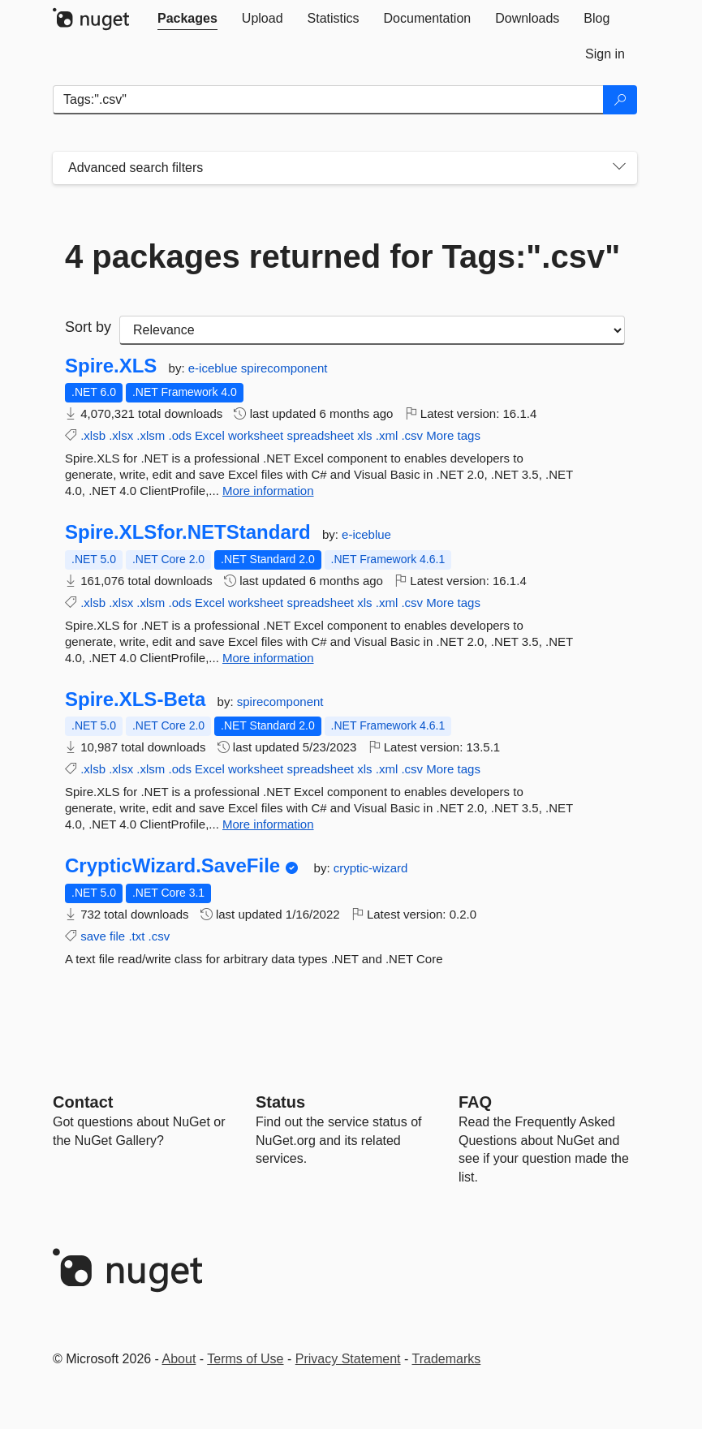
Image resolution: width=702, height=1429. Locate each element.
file (117, 936)
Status (280, 1102)
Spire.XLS (111, 366)
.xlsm (150, 435)
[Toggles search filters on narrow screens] (619, 168)
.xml (387, 435)
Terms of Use (245, 1359)
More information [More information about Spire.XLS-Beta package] (268, 824)
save (93, 936)
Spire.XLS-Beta (135, 699)
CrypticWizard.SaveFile (172, 866)
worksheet (255, 435)
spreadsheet (320, 435)
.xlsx (121, 435)
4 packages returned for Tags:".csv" (342, 256)
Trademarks (446, 1359)
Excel (210, 435)
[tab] (187, 19)
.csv (412, 435)
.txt (136, 936)
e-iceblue (214, 368)
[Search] (620, 99)
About (179, 1359)
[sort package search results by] (372, 330)
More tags (453, 435)
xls (364, 435)
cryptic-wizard (371, 868)
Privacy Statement (348, 1359)
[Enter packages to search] (328, 99)
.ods (180, 435)
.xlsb (93, 435)
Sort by (88, 327)
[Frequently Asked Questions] (475, 1102)
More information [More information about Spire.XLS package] (268, 490)
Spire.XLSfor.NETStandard (188, 532)
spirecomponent (284, 368)
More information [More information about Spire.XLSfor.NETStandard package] (268, 658)
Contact (83, 1102)
